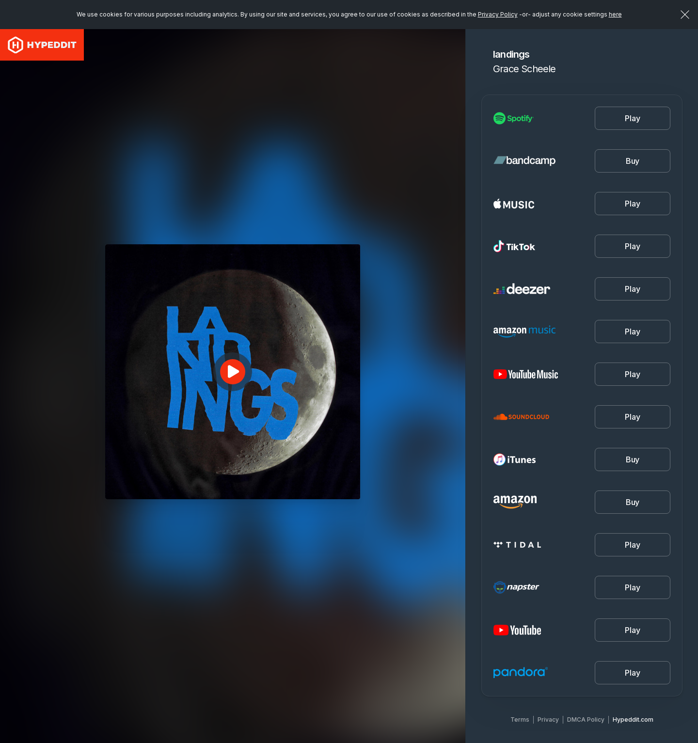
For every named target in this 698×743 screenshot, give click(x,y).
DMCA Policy (585, 719)
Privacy (548, 719)
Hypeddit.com (633, 719)
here (615, 14)
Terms (519, 719)
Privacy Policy (498, 14)
